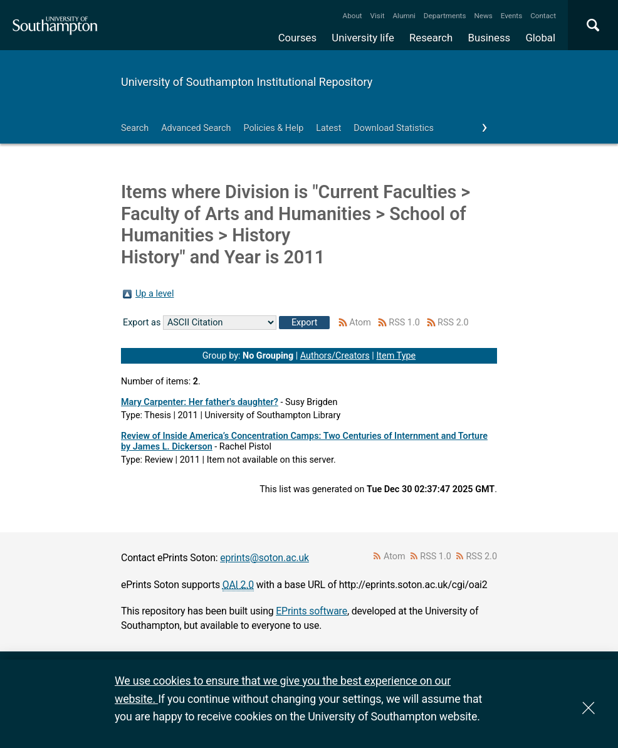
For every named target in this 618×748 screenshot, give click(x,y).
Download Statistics (394, 128)
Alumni (403, 15)
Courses (297, 37)
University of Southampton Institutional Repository (246, 81)
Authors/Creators (335, 355)
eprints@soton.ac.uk (264, 558)
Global (540, 37)
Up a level (154, 293)
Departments (445, 15)
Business (489, 37)
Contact (543, 15)
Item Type (396, 355)
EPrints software (311, 611)
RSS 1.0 (404, 322)
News (483, 15)
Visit (377, 15)
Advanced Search (196, 128)
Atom (360, 322)
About (352, 15)
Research (431, 37)
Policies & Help (273, 128)
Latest (328, 128)
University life (363, 37)
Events (512, 15)
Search (135, 128)
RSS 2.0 (453, 322)
